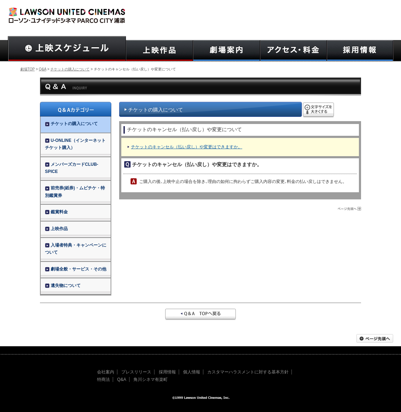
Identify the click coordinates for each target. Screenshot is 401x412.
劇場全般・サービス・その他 (75, 269)
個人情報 (191, 371)
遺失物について (63, 285)
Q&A (42, 69)
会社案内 (105, 371)
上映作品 (56, 228)
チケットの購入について (70, 69)
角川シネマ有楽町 (150, 379)
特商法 (103, 379)
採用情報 (167, 371)
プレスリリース (136, 371)
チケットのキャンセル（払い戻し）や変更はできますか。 (186, 146)
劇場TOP (27, 69)
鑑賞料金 (56, 211)
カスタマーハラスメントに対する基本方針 (248, 371)
